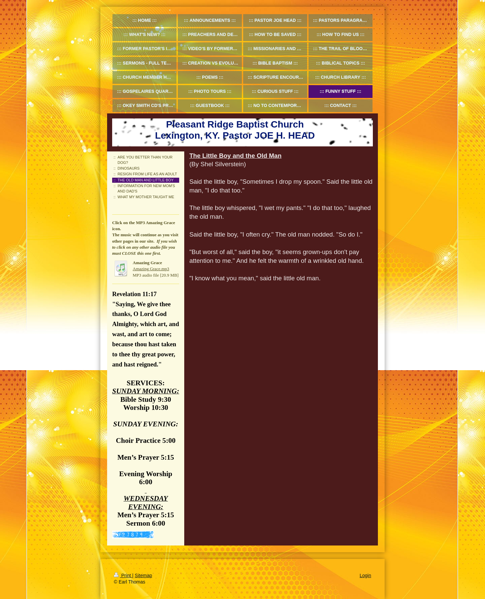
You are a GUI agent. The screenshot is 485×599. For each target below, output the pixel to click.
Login (365, 575)
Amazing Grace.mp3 (151, 268)
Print (123, 575)
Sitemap (143, 575)
